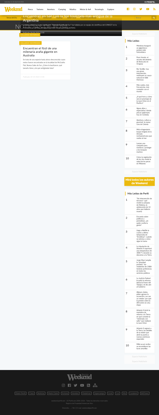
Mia (124, 393)
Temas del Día (11, 18)
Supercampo (99, 393)
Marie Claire (53, 393)
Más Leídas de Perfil (138, 193)
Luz (117, 393)
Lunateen (133, 393)
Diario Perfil (20, 393)
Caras (31, 393)
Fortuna (65, 393)
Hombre (75, 393)
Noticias (41, 393)
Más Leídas (133, 40)
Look (110, 393)
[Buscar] (143, 17)
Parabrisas (86, 393)
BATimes (144, 393)
